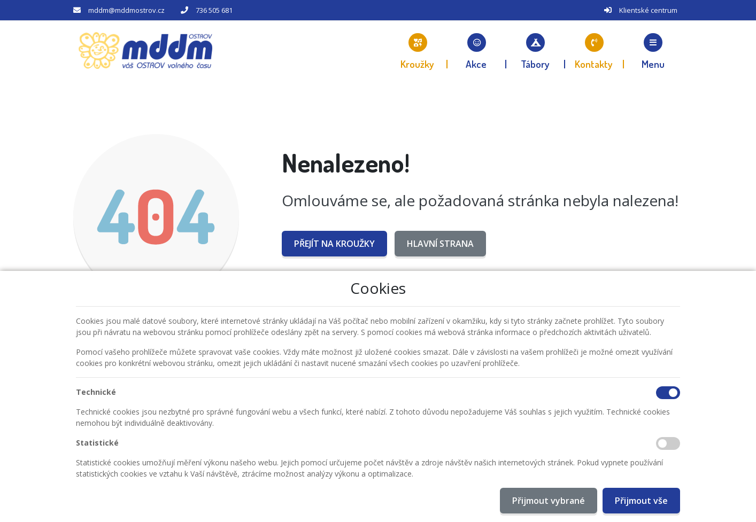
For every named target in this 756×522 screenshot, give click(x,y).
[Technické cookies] (668, 392)
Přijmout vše (641, 501)
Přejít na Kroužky (334, 244)
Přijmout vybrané (548, 501)
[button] (653, 51)
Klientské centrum (648, 10)
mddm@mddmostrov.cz (126, 10)
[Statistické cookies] (668, 443)
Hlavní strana (440, 244)
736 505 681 (214, 10)
